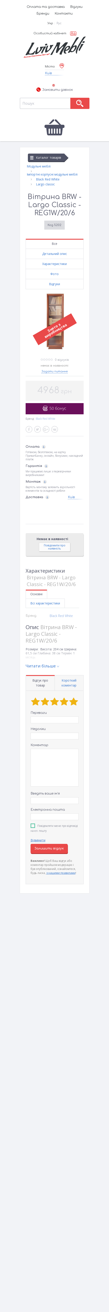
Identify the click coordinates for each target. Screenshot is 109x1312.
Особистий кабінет (49, 33)
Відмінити (38, 840)
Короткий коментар (69, 682)
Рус (59, 23)
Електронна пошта (48, 809)
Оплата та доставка (46, 7)
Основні (36, 594)
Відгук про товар (40, 682)
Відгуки (76, 7)
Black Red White (45, 419)
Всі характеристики (45, 603)
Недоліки (38, 729)
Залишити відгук (49, 848)
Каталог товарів (45, 157)
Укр (50, 23)
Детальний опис (54, 254)
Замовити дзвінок (54, 90)
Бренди (42, 13)
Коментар (39, 745)
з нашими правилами (61, 873)
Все (54, 243)
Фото (54, 274)
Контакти (64, 13)
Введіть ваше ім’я (45, 793)
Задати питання (54, 371)
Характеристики (54, 264)
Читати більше (41, 666)
